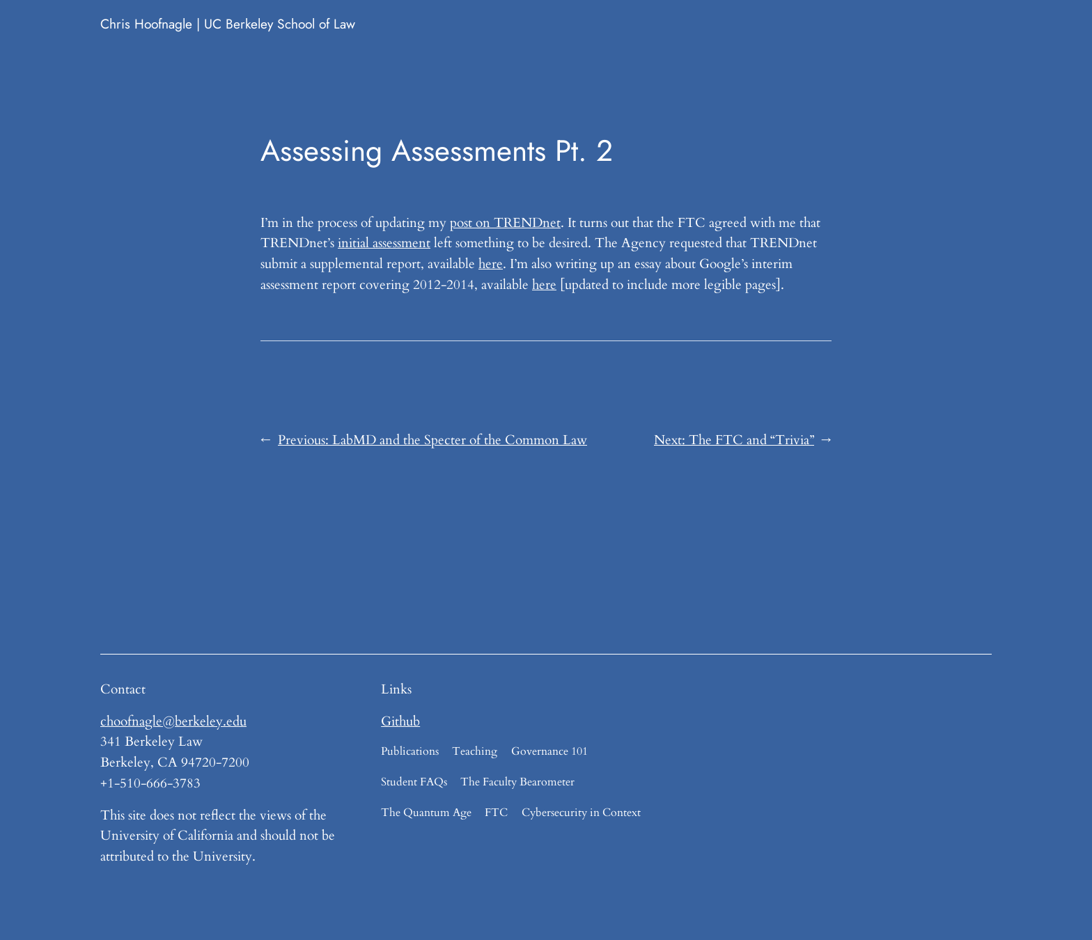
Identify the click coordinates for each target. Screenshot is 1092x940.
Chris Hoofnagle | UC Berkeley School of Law (227, 23)
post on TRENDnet (505, 223)
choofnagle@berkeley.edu (173, 721)
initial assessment (384, 243)
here (490, 264)
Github (400, 721)
